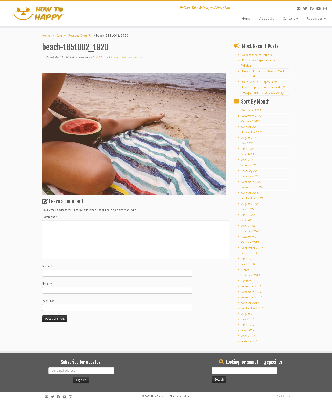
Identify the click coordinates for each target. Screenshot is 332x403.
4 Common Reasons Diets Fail (73, 35)
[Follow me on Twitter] (303, 8)
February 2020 (250, 231)
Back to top (283, 396)
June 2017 (248, 325)
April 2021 (248, 160)
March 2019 (249, 270)
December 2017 (251, 292)
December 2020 (251, 182)
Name (47, 266)
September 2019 (252, 248)
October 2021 (250, 127)
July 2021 (247, 143)
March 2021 (249, 165)
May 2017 (247, 330)
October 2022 (250, 121)
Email (47, 283)
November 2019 (251, 237)
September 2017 (252, 308)
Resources (316, 18)
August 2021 (249, 138)
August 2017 (249, 314)
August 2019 (249, 253)
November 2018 (251, 286)
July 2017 (247, 319)
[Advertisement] (151, 366)
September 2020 (252, 198)
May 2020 (247, 220)
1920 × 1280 (96, 57)
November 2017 (251, 297)
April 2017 (248, 336)
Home (246, 18)
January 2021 (250, 176)
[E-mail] (297, 8)
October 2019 (250, 242)
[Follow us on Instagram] (324, 8)
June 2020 (248, 215)
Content (290, 18)
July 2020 (247, 209)
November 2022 (251, 116)
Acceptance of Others (257, 55)
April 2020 (248, 226)
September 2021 (252, 132)
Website (48, 301)
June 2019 (248, 259)
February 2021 (250, 171)
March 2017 (249, 341)
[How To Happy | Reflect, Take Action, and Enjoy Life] (38, 13)
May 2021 (247, 154)
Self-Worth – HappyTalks (259, 82)
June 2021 (248, 149)
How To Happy (159, 396)
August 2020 (249, 204)
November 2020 (251, 187)
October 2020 (250, 193)
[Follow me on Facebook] (310, 8)
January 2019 (250, 281)
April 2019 (248, 264)
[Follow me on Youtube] (317, 8)
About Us (266, 18)
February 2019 (250, 275)
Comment (50, 217)
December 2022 (251, 110)
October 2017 (250, 303)
